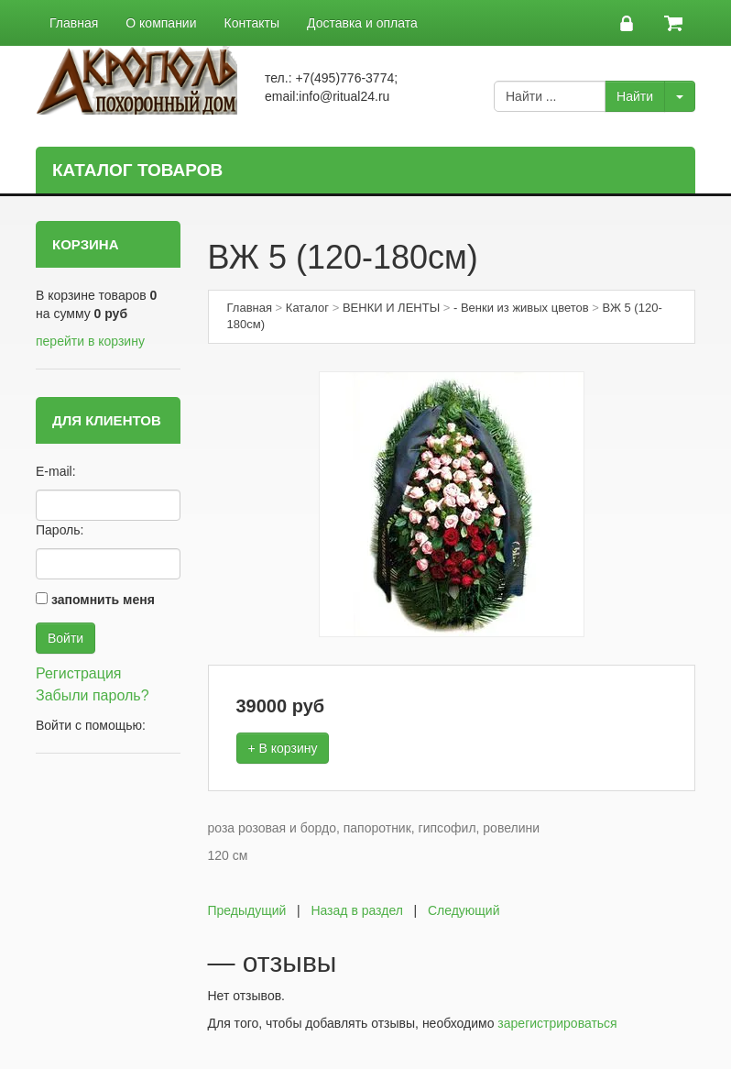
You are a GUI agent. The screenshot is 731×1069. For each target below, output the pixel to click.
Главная (73, 23)
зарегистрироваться (556, 1023)
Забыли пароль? (92, 695)
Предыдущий (247, 910)
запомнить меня (103, 599)
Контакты (251, 23)
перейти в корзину (90, 341)
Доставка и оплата (362, 23)
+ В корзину (283, 748)
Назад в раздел (357, 910)
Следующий (464, 910)
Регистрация (79, 673)
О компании (160, 23)
